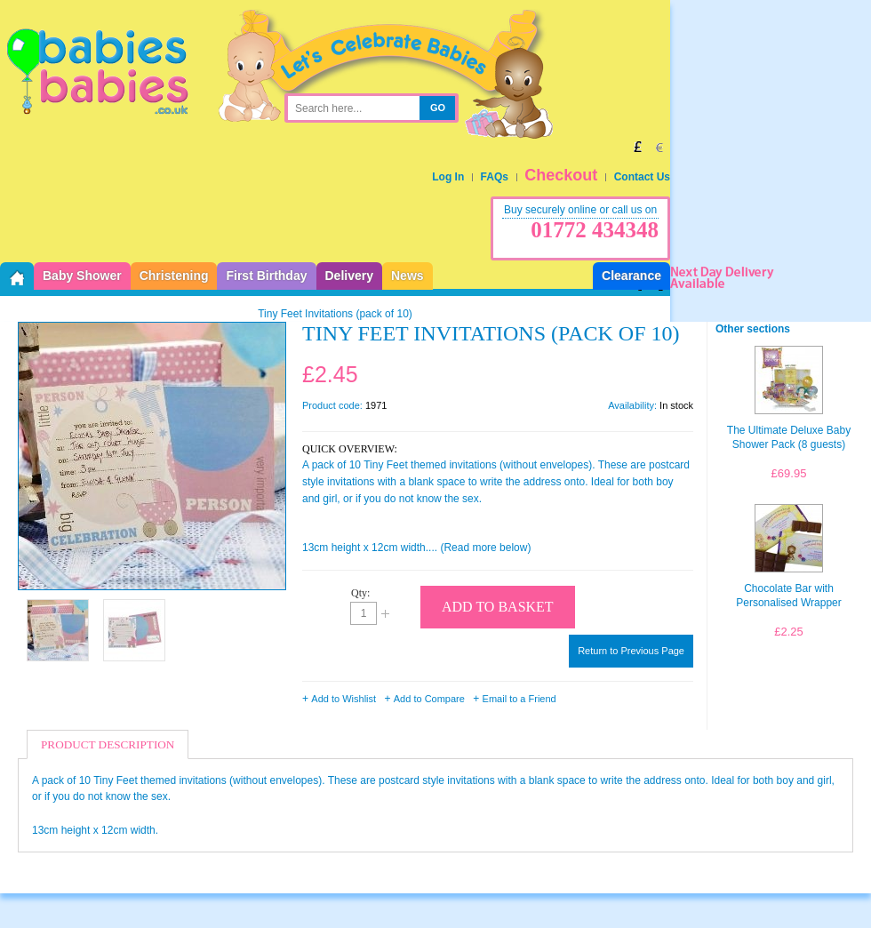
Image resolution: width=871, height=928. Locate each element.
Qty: (360, 593)
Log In (448, 177)
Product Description (107, 744)
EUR (659, 147)
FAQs (494, 177)
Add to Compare (429, 698)
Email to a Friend (519, 698)
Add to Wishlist (343, 698)
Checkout (560, 175)
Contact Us (642, 177)
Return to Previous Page (631, 650)
